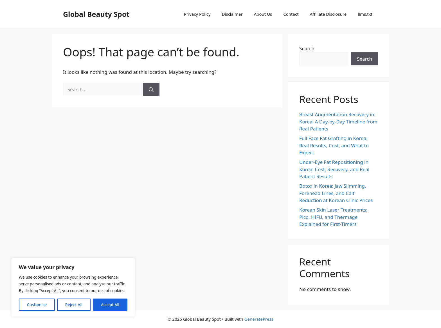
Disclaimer (232, 14)
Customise (37, 304)
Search (306, 48)
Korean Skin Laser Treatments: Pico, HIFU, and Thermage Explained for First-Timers (333, 217)
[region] (73, 287)
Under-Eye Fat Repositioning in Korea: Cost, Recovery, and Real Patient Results (334, 169)
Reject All (73, 304)
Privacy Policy (197, 14)
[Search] (151, 89)
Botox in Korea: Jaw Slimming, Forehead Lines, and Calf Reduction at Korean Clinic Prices (336, 193)
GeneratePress (258, 319)
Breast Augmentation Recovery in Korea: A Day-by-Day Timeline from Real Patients (338, 121)
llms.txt (365, 14)
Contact (290, 14)
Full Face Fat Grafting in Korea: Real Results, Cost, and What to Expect (334, 145)
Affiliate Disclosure (328, 14)
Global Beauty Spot (96, 14)
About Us (263, 14)
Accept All (110, 304)
